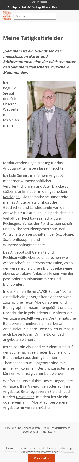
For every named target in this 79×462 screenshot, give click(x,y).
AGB (46, 428)
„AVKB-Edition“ (49, 291)
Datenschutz (30, 431)
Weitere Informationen (44, 452)
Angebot (56, 175)
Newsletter (25, 396)
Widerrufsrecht (61, 428)
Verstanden (41, 458)
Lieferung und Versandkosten (22, 428)
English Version (40, 1)
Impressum (48, 431)
